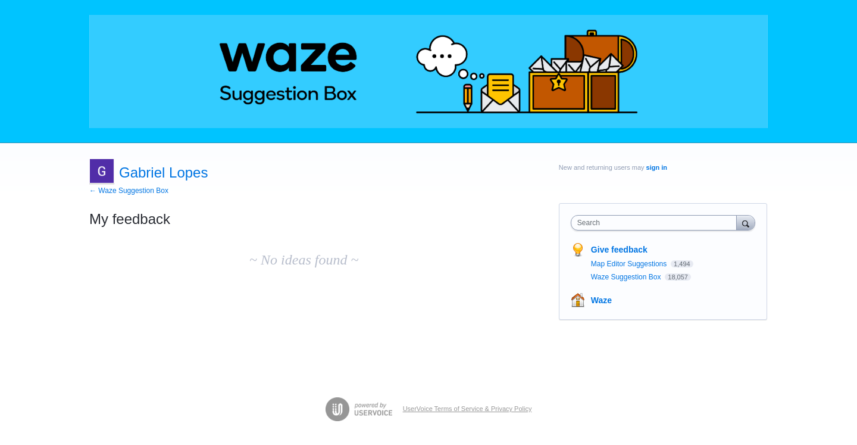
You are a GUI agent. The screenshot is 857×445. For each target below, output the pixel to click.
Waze (601, 300)
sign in (656, 167)
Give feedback (619, 249)
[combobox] (657, 223)
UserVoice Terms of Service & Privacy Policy (467, 408)
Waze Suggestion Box (627, 277)
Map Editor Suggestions (630, 264)
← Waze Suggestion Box (128, 190)
